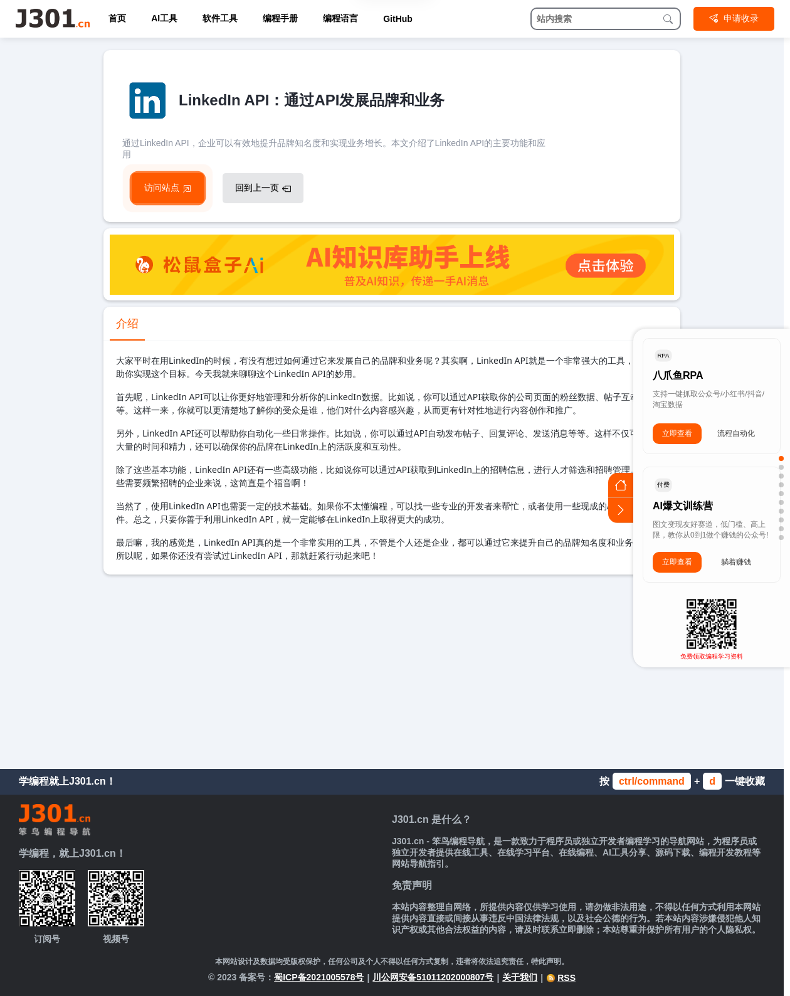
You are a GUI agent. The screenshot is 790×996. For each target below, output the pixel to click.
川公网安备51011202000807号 (432, 977)
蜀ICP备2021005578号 (319, 977)
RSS (561, 978)
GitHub (398, 19)
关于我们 (519, 977)
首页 (117, 18)
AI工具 (164, 18)
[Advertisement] (391, 668)
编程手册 (280, 18)
